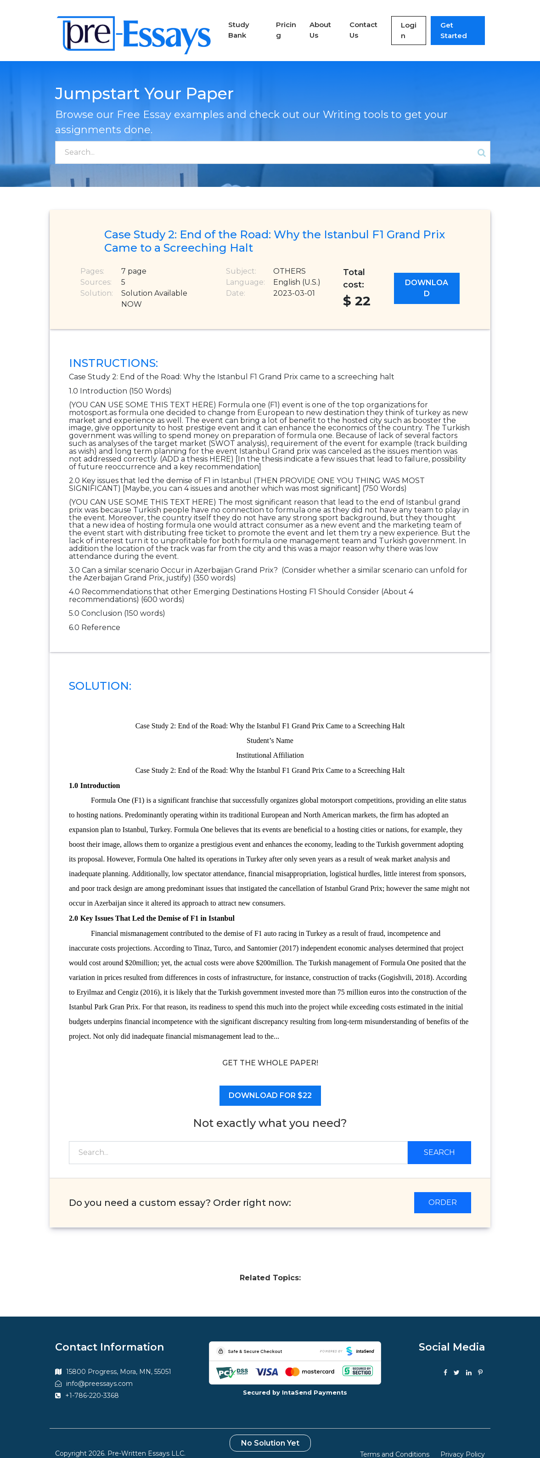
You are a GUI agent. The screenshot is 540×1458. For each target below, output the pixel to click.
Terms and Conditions (394, 1439)
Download (426, 272)
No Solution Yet (270, 1427)
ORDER (442, 1186)
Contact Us (352, 21)
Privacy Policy (462, 1439)
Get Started (454, 22)
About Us (305, 21)
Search (439, 1136)
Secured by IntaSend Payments (295, 1377)
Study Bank (219, 21)
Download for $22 (270, 1079)
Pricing (264, 21)
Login (400, 22)
